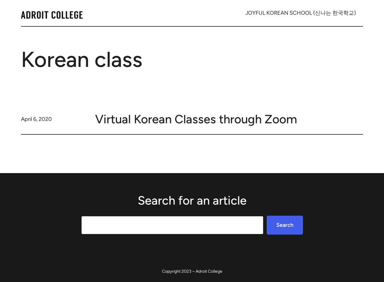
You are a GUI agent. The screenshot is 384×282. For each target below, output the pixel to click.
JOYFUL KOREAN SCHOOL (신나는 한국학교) (300, 13)
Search (284, 225)
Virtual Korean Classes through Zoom (196, 119)
